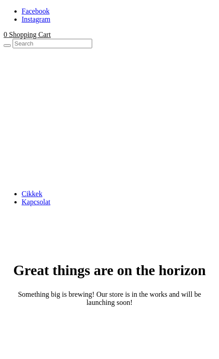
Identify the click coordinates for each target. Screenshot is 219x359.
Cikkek (32, 194)
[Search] (7, 45)
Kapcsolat (36, 202)
